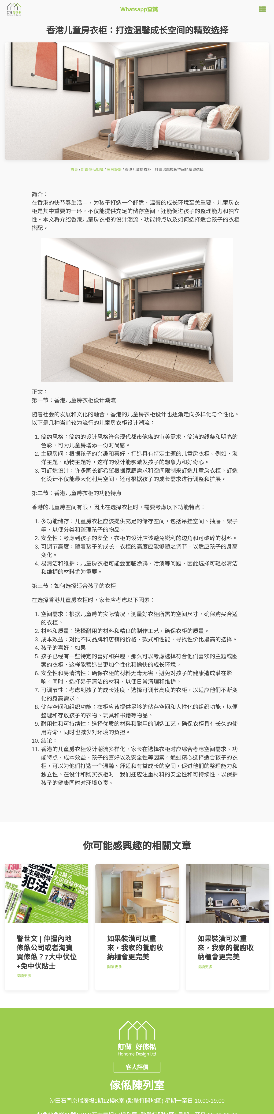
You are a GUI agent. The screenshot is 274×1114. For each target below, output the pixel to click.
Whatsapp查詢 (139, 9)
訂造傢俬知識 (92, 170)
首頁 (74, 170)
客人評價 (137, 1067)
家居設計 (114, 170)
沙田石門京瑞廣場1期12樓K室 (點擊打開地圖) (106, 1101)
